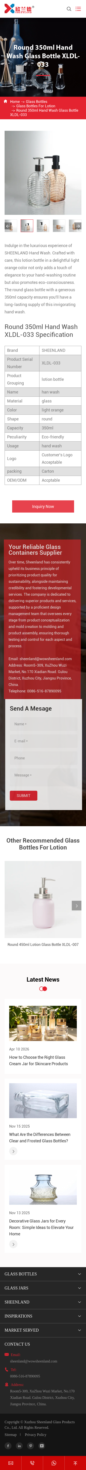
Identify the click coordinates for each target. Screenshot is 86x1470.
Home (15, 101)
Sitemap (11, 1435)
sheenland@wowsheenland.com (43, 659)
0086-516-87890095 (42, 691)
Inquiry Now (43, 509)
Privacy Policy (35, 1435)
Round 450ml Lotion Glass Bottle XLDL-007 (43, 947)
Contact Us (17, 1344)
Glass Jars (16, 1288)
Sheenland (17, 1302)
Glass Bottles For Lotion (35, 106)
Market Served (22, 1330)
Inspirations (18, 1316)
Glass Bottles (36, 101)
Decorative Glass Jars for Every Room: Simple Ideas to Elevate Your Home (41, 1227)
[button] (8, 225)
